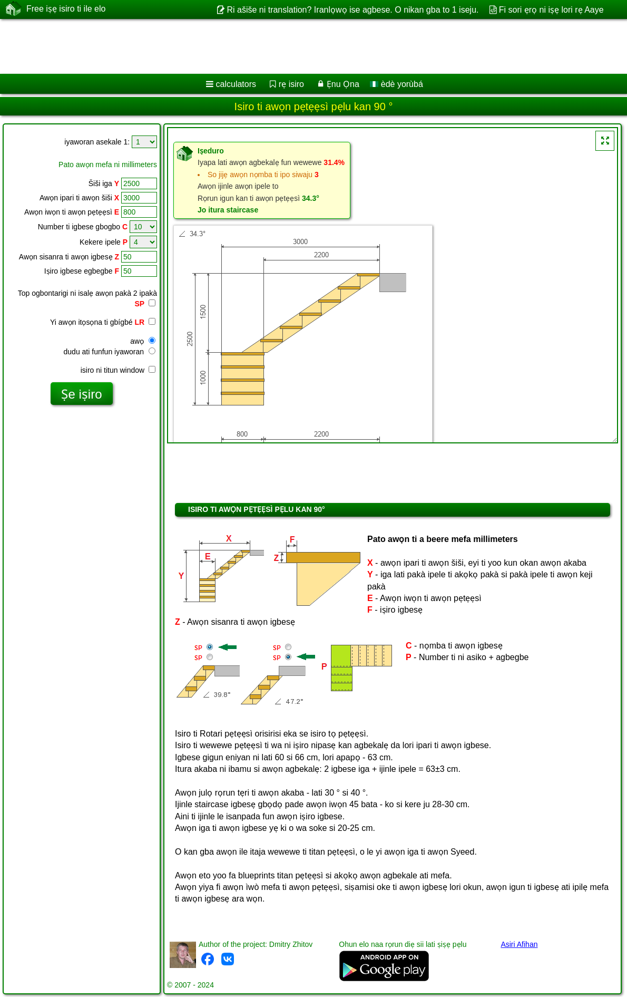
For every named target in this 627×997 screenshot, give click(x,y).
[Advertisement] (302, 46)
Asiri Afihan (519, 944)
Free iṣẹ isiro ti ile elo (65, 9)
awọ (142, 341)
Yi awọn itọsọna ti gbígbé (102, 322)
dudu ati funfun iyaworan (109, 351)
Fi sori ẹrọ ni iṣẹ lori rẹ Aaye (551, 9)
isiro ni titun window (118, 370)
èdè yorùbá (396, 84)
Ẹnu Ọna (343, 84)
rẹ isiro (291, 84)
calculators (236, 84)
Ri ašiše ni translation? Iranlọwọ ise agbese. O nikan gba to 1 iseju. (352, 9)
